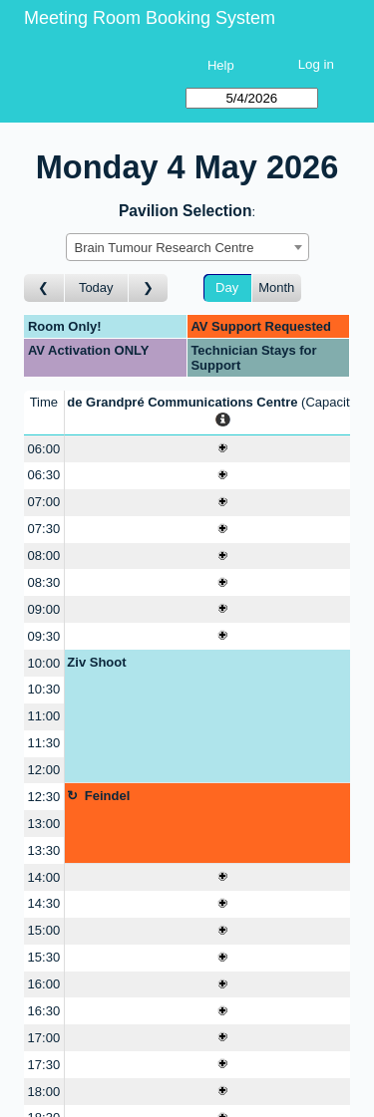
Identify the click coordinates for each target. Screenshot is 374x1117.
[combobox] (187, 247)
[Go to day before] (44, 288)
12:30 (44, 796)
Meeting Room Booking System (149, 18)
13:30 (44, 850)
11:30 (44, 742)
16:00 (44, 984)
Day (226, 287)
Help (220, 65)
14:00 (44, 877)
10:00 (44, 663)
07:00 (44, 501)
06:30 (44, 474)
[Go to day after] (149, 288)
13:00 (44, 823)
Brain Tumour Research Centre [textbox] (164, 247)
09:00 (44, 609)
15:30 (44, 957)
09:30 (44, 636)
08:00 (44, 555)
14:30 (44, 903)
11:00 (44, 715)
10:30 (44, 689)
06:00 (44, 448)
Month (276, 287)
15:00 (44, 930)
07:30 (44, 528)
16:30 (44, 1010)
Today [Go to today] (96, 287)
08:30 (44, 582)
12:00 (44, 769)
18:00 (44, 1091)
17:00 (44, 1037)
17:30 (44, 1064)
